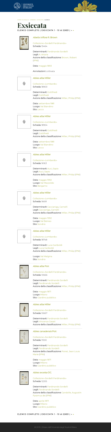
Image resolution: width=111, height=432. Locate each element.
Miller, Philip (68, 98)
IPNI (36, 60)
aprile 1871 (44, 401)
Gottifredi (52, 92)
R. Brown (45, 37)
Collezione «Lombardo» (45, 84)
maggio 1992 (45, 180)
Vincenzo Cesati (47, 321)
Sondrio (41, 224)
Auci (49, 168)
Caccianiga (53, 207)
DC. (42, 372)
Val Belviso (45, 221)
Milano (43, 294)
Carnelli (63, 207)
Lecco (41, 109)
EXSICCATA (40, 20)
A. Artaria (43, 54)
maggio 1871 (45, 291)
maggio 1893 (45, 66)
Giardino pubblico (47, 297)
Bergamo (42, 186)
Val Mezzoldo (47, 183)
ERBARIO (33, 20)
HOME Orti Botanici (23, 20)
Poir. (41, 266)
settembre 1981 (46, 103)
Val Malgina (46, 256)
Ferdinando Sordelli (57, 51)
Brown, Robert (69, 57)
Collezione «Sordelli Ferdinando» (49, 43)
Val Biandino (46, 106)
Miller (42, 78)
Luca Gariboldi (54, 245)
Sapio (55, 168)
